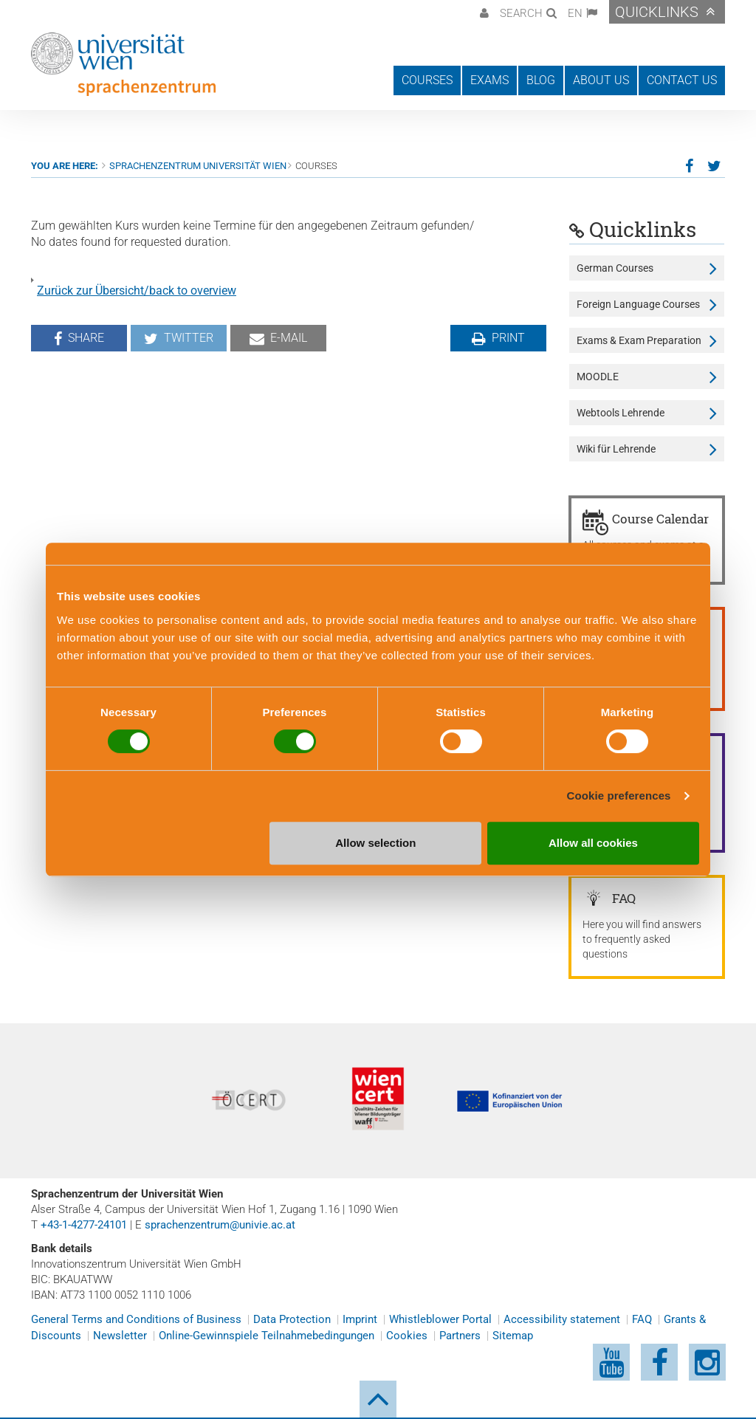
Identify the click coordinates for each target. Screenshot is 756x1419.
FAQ (642, 1319)
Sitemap (512, 1335)
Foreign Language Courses (638, 304)
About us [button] (601, 80)
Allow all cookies (593, 842)
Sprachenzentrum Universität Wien (197, 165)
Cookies (406, 1335)
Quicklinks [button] (656, 12)
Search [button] (521, 13)
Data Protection (292, 1319)
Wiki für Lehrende (616, 449)
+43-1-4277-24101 (84, 1224)
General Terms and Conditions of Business (136, 1319)
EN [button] (575, 13)
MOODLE (598, 376)
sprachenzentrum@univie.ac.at (220, 1224)
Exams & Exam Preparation (639, 340)
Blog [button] (540, 80)
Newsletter (120, 1335)
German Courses (615, 268)
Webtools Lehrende (620, 413)
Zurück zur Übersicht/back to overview (136, 291)
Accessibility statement (562, 1319)
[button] (482, 12)
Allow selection (375, 842)
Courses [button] (427, 80)
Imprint (360, 1319)
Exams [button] (489, 80)
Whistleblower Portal (440, 1319)
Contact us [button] (682, 80)
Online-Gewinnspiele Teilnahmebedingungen (266, 1335)
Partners (460, 1335)
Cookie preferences (619, 795)
